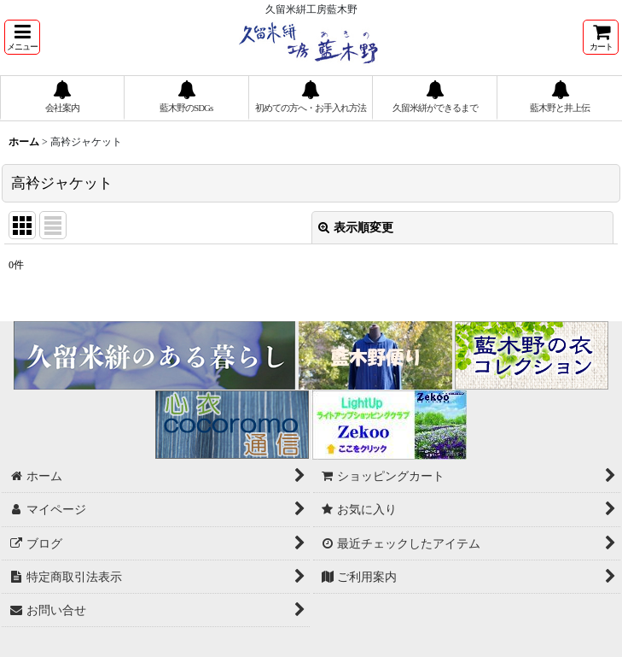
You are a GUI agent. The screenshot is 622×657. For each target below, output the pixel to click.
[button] (22, 37)
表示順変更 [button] (355, 227)
